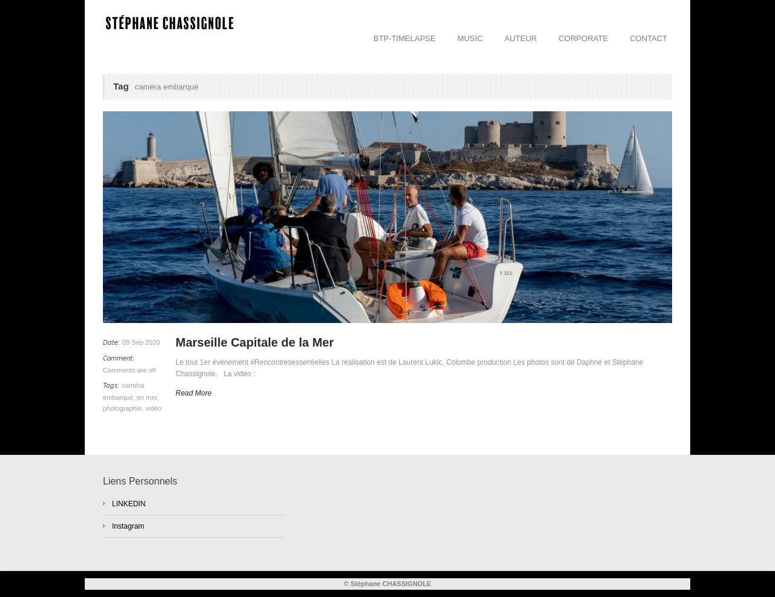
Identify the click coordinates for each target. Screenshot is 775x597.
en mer (147, 397)
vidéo (153, 408)
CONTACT (648, 38)
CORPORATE (583, 38)
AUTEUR (520, 38)
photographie (122, 408)
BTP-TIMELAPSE (405, 38)
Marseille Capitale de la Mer (255, 342)
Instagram (128, 526)
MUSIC (470, 38)
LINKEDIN (128, 504)
